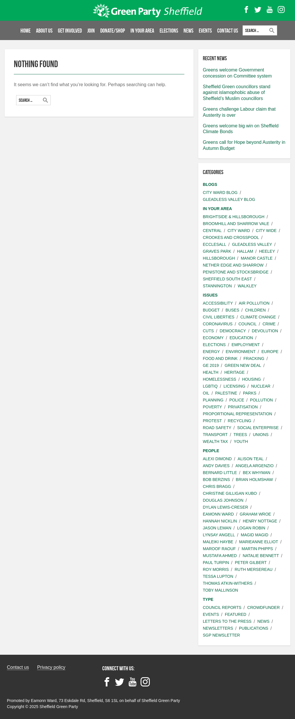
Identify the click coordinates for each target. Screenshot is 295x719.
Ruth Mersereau (253, 569)
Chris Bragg (217, 486)
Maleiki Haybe (218, 541)
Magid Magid (254, 535)
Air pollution (254, 303)
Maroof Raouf (219, 548)
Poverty (212, 407)
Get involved (70, 30)
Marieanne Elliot (258, 541)
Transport (215, 434)
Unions (260, 434)
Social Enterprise (258, 427)
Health (210, 372)
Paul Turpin (216, 562)
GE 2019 (211, 365)
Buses (232, 310)
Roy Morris (216, 569)
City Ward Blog (220, 192)
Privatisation (243, 407)
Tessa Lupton (218, 576)
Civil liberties (219, 317)
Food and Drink (220, 358)
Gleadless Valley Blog (229, 199)
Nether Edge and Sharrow (233, 265)
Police (236, 400)
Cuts (208, 331)
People (211, 450)
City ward (239, 230)
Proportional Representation (237, 414)
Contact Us (227, 30)
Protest (212, 420)
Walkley (247, 286)
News (188, 30)
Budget (211, 310)
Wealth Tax (215, 441)
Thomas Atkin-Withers (227, 583)
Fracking (253, 358)
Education (241, 337)
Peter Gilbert (250, 562)
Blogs (210, 184)
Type (208, 599)
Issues (210, 295)
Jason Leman (217, 528)
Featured (235, 614)
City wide (266, 230)
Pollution (261, 400)
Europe (269, 351)
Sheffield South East (227, 279)
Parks (249, 393)
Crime (268, 324)
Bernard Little (220, 472)
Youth (241, 441)
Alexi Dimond (217, 458)
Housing (251, 379)
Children (255, 310)
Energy (211, 351)
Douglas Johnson (223, 500)
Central (212, 230)
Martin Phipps (257, 548)
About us (44, 30)
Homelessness (219, 379)
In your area (142, 30)
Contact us (18, 667)
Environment (241, 351)
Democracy (233, 331)
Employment (246, 344)
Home (25, 30)
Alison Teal (251, 458)
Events (205, 30)
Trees (240, 434)
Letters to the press (227, 621)
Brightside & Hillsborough (233, 216)
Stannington (217, 286)
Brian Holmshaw (254, 479)
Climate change (258, 317)
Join (91, 30)
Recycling (239, 420)
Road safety (217, 427)
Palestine (226, 393)
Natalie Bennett (261, 555)
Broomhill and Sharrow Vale (236, 223)
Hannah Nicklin (220, 521)
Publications (253, 628)
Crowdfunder (263, 607)
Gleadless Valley (252, 244)
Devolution (265, 331)
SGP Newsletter (221, 635)
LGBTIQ (210, 386)
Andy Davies (216, 465)
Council (248, 324)
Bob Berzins (216, 479)
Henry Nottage (260, 521)
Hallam (245, 251)
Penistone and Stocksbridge (235, 272)
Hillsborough (219, 258)
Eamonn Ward (218, 514)
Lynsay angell (219, 535)
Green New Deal (243, 365)
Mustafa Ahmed (220, 555)
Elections (169, 30)
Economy (213, 337)
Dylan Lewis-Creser (225, 507)
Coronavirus (217, 324)
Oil (206, 393)
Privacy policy (51, 667)
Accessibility (218, 303)
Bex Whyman (257, 472)
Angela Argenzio (254, 465)
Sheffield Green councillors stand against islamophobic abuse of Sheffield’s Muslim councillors (237, 92)
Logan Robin (251, 528)
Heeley (267, 251)
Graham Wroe (255, 514)
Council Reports (222, 607)
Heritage (234, 372)
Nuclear (261, 386)
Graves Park (217, 251)
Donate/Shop (112, 30)
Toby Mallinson (220, 590)
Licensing (234, 386)
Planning (213, 400)
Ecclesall (214, 244)
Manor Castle (257, 258)
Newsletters (218, 628)
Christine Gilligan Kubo (230, 493)
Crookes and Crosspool (231, 237)
